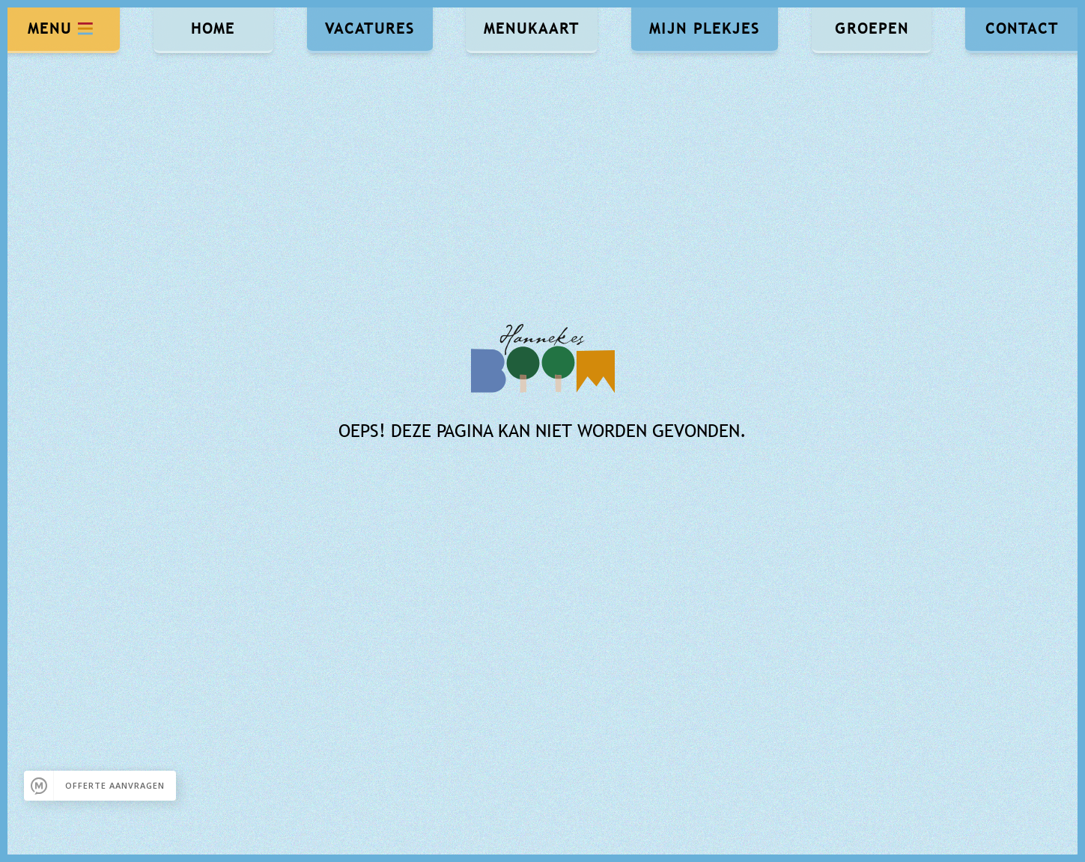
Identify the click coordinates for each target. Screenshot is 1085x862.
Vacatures (370, 28)
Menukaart (532, 28)
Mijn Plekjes (704, 28)
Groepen (872, 28)
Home (213, 28)
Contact (1022, 28)
